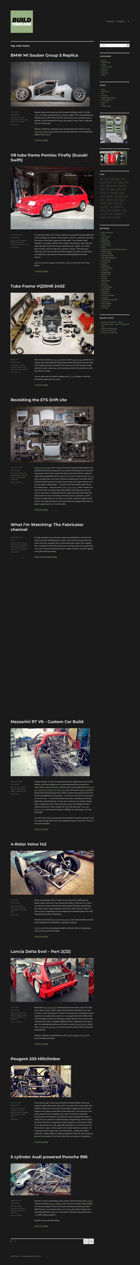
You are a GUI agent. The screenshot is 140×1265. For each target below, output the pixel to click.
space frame (18, 1114)
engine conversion (21, 240)
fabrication (18, 117)
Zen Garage (105, 308)
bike (101, 179)
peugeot (25, 1112)
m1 (23, 117)
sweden (13, 791)
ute (101, 214)
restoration (103, 207)
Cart (102, 93)
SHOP (103, 104)
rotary (20, 907)
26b (12, 905)
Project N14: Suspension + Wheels (112, 322)
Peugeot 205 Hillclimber (35, 1058)
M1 (61, 115)
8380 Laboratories (107, 232)
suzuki (13, 244)
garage (113, 189)
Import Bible (105, 266)
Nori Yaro (104, 276)
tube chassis (15, 547)
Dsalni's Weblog (106, 253)
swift (16, 244)
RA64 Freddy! (105, 281)
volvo (12, 912)
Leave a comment (16, 482)
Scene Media (105, 289)
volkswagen (118, 214)
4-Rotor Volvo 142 (28, 844)
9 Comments (15, 1119)
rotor (24, 907)
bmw (12, 117)
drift (12, 473)
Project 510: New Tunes (108, 330)
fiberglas (13, 789)
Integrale (19, 1015)
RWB (85, 1201)
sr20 (19, 477)
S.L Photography (106, 287)
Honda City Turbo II (46, 790)
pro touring (117, 203)
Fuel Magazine (105, 262)
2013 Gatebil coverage (47, 1027)
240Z (58, 360)
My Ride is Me (105, 274)
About (103, 89)
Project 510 (104, 69)
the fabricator (15, 545)
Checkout (104, 96)
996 (12, 1206)
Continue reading (41, 140)
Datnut (103, 247)
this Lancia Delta (50, 1008)
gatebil (13, 1015)
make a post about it (70, 487)
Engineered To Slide (42, 468)
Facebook (110, 21)
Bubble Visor (105, 241)
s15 (16, 477)
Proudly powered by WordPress (31, 1256)
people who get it (16, 1112)
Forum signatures (107, 100)
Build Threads (15, 115)
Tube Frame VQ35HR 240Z (38, 286)
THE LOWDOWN (106, 304)
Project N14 (104, 73)
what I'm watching (21, 549)
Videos (13, 540)
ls (107, 193)
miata (102, 196)
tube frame (22, 244)
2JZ (12, 1013)
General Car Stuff (106, 67)
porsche (13, 1210)
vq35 (19, 369)
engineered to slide (20, 473)
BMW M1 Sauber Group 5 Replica (44, 55)
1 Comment (14, 372)
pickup (102, 203)
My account (105, 102)
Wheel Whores (106, 306)
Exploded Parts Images (108, 98)
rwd (15, 1017)
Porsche (68, 1209)
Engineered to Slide (107, 255)
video (12, 549)
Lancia (24, 1015)
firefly (12, 242)
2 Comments (15, 124)
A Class (103, 235)
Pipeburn (104, 278)
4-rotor (16, 905)
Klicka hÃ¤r (45, 135)
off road (109, 200)
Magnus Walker (55, 1204)
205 (12, 1108)
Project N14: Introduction (109, 333)
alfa (12, 787)
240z (12, 365)
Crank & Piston (106, 245)
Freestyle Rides (106, 260)
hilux (22, 475)
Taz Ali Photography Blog (109, 299)
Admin (103, 60)
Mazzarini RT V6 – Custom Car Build (47, 721)
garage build (84, 790)
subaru (102, 210)
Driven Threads (106, 251)
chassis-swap (115, 179)
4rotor (21, 905)
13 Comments (15, 794)
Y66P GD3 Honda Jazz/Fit (109, 328)
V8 (84, 112)
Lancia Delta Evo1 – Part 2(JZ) (41, 951)
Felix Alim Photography (108, 258)
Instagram (121, 21)
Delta (15, 1013)
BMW (57, 115)
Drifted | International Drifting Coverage (114, 249)
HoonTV (104, 264)
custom (23, 787)
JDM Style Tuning (106, 268)
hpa (26, 475)
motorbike (109, 196)
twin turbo (18, 122)
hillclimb (21, 1110)
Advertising (105, 91)
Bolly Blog (104, 239)
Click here (38, 263)
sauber (13, 119)
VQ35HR (24, 369)
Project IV (104, 71)
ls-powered (113, 193)
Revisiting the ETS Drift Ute (39, 399)
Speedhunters (81, 1024)
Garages (104, 65)
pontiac (17, 242)
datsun (16, 365)
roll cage (24, 543)
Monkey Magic (106, 272)
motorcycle (118, 196)
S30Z (24, 367)
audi (15, 1206)
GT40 (67, 807)
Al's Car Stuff (105, 237)
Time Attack (24, 545)
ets (11, 475)
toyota (23, 477)
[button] (128, 21)
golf (118, 189)
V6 (41, 810)
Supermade (104, 297)
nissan (20, 367)
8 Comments (15, 914)
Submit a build (105, 106)
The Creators (105, 301)
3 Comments (15, 552)
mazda (121, 193)
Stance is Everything (107, 295)
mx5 (125, 196)
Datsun (53, 360)
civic (115, 182)
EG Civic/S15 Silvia (62, 790)
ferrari (102, 189)
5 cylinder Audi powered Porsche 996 (49, 1156)
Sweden (69, 804)
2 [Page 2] (15, 1241)
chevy (12, 240)
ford (107, 189)
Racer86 (104, 283)
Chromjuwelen (106, 243)
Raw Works (104, 285)
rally (12, 1017)
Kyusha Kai (104, 270)
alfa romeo (17, 787)
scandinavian (20, 119)
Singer (90, 1201)
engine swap (77, 360)
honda (124, 189)
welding (103, 217)
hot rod (102, 193)
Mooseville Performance (61, 920)
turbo (36, 115)
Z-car (72, 376)
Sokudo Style (105, 291)
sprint (22, 242)
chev (122, 179)
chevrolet (103, 182)
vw (124, 214)
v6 (24, 791)
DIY (127, 182)
